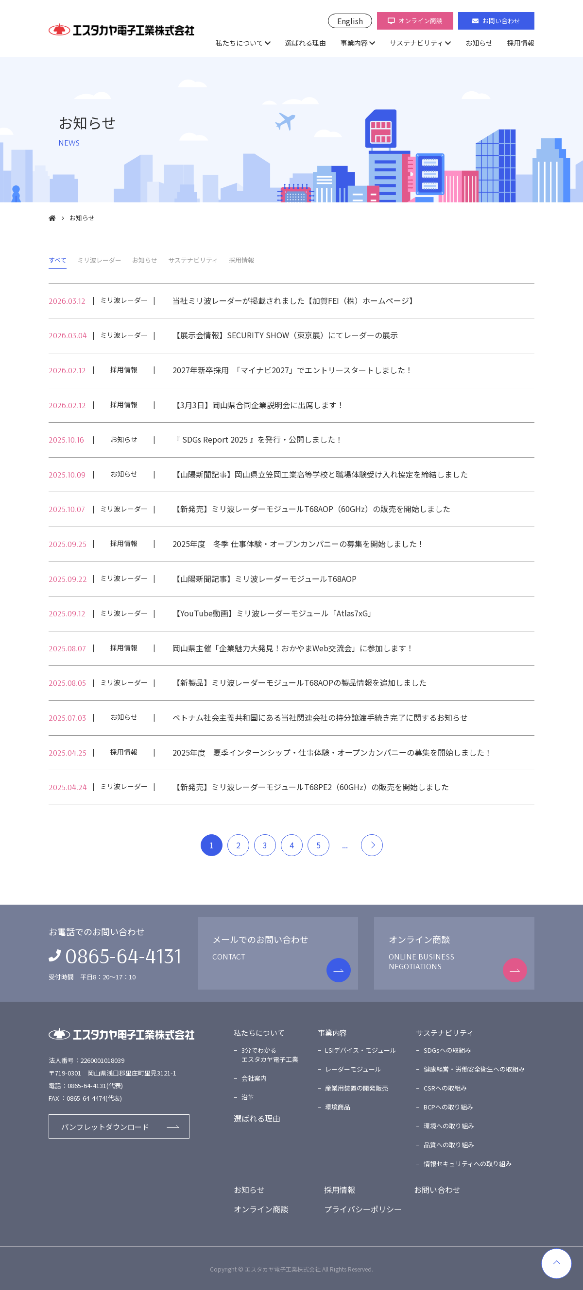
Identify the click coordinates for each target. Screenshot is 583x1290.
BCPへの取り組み (448, 1106)
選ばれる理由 (305, 43)
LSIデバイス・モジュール (360, 1050)
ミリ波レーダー (99, 260)
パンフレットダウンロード (105, 1127)
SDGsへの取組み (447, 1050)
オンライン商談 (415, 20)
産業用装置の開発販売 (356, 1087)
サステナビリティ (417, 43)
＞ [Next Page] (372, 845)
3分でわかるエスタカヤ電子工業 (269, 1054)
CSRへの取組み (445, 1087)
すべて (58, 260)
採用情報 (520, 43)
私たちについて (239, 43)
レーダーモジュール (353, 1069)
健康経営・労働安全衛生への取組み (474, 1069)
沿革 (247, 1097)
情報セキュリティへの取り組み (468, 1163)
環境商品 (337, 1106)
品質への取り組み (449, 1144)
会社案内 (254, 1078)
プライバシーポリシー (363, 1209)
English (350, 21)
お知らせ (479, 43)
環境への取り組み (449, 1125)
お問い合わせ (496, 20)
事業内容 (354, 43)
